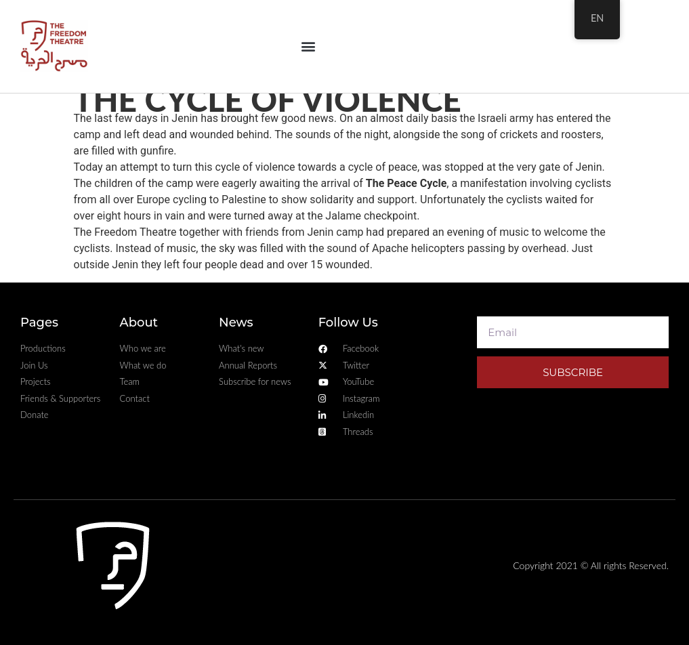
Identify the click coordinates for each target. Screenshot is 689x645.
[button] (308, 46)
